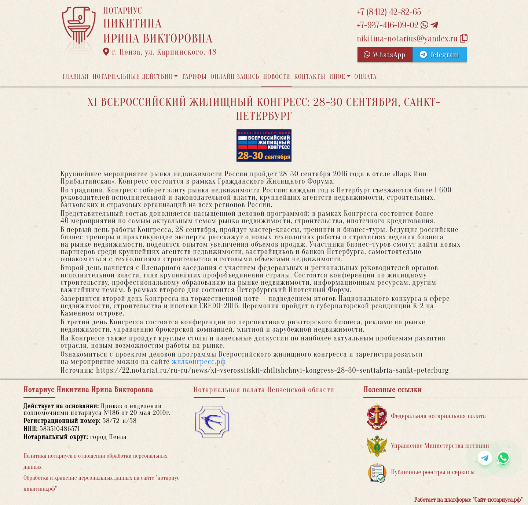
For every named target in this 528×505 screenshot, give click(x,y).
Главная (75, 77)
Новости (276, 77)
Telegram (439, 55)
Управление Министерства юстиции (428, 446)
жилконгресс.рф (199, 361)
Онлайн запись (234, 77)
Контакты (309, 77)
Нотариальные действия (132, 77)
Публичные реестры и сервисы (420, 472)
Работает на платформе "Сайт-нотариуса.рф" (468, 500)
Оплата (366, 77)
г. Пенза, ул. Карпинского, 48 (160, 52)
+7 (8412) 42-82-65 (389, 12)
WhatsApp (385, 55)
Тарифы (194, 77)
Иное (337, 77)
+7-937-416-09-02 (397, 25)
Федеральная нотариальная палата (426, 416)
